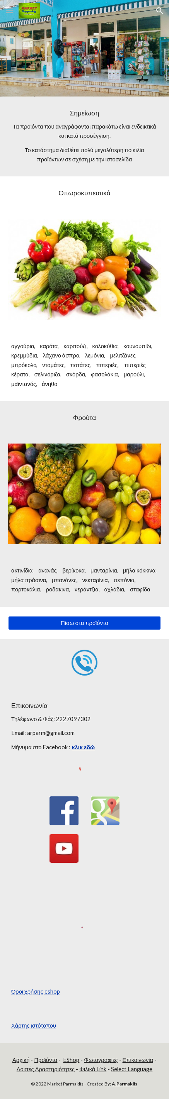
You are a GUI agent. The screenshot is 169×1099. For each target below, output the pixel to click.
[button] (9, 10)
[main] (84, 136)
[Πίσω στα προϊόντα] (84, 623)
